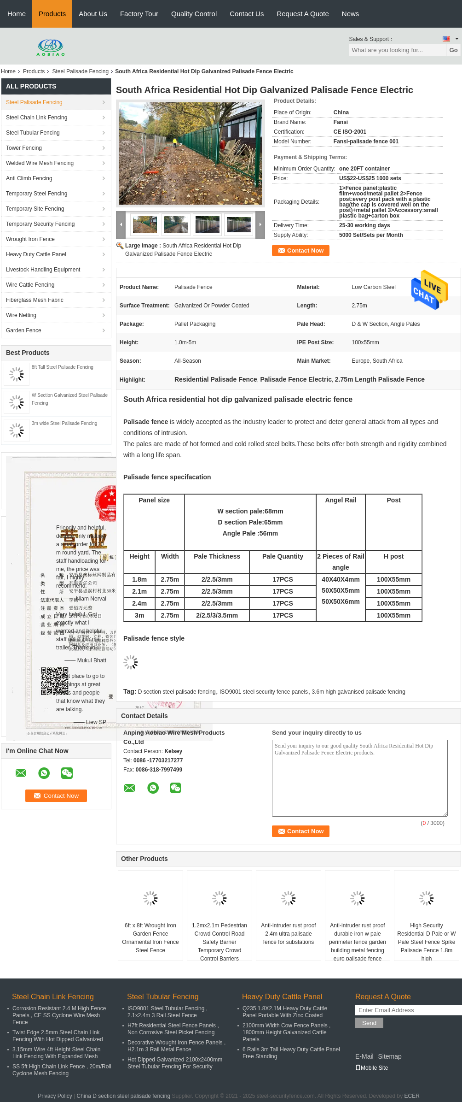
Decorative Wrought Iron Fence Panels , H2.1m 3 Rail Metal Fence (176, 1046)
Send (369, 1022)
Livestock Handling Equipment (43, 269)
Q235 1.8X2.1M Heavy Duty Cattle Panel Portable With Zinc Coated (285, 1012)
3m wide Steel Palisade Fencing (64, 423)
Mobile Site (371, 1068)
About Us (93, 14)
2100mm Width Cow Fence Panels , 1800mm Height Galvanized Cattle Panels (286, 1032)
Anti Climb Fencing (29, 178)
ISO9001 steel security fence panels (263, 692)
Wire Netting (21, 315)
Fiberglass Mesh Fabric (35, 300)
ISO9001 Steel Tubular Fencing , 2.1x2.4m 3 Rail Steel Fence (167, 1012)
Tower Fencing (24, 148)
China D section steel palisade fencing (123, 1096)
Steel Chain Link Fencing (36, 117)
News (350, 14)
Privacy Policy (55, 1096)
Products (52, 14)
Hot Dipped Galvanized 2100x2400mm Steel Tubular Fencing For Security (174, 1063)
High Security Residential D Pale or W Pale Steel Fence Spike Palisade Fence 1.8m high (426, 942)
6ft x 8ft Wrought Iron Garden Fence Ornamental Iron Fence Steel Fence (150, 938)
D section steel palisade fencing (177, 692)
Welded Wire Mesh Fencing (40, 163)
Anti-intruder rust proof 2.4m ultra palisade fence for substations (288, 933)
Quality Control (194, 14)
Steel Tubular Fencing (33, 133)
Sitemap (389, 1056)
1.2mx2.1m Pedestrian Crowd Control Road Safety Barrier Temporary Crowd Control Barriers (219, 942)
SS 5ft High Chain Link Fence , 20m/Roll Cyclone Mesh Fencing (61, 1070)
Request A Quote (303, 14)
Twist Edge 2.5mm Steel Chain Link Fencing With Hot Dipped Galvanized (57, 1036)
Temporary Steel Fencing (36, 193)
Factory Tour (139, 14)
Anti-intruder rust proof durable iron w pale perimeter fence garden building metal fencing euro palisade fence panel (357, 946)
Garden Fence (23, 330)
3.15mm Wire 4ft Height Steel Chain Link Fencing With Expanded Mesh (56, 1053)
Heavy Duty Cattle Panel (36, 254)
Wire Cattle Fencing (30, 285)
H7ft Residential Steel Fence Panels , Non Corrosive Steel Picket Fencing (173, 1029)
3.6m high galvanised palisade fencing (358, 692)
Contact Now (305, 250)
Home (16, 14)
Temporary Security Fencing (40, 224)
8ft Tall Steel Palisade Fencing (62, 367)
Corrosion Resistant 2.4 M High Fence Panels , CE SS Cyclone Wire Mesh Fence (59, 1015)
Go (453, 50)
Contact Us (247, 14)
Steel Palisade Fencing (80, 71)
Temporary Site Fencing (35, 209)
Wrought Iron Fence (30, 239)
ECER (412, 1096)
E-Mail (364, 1056)
